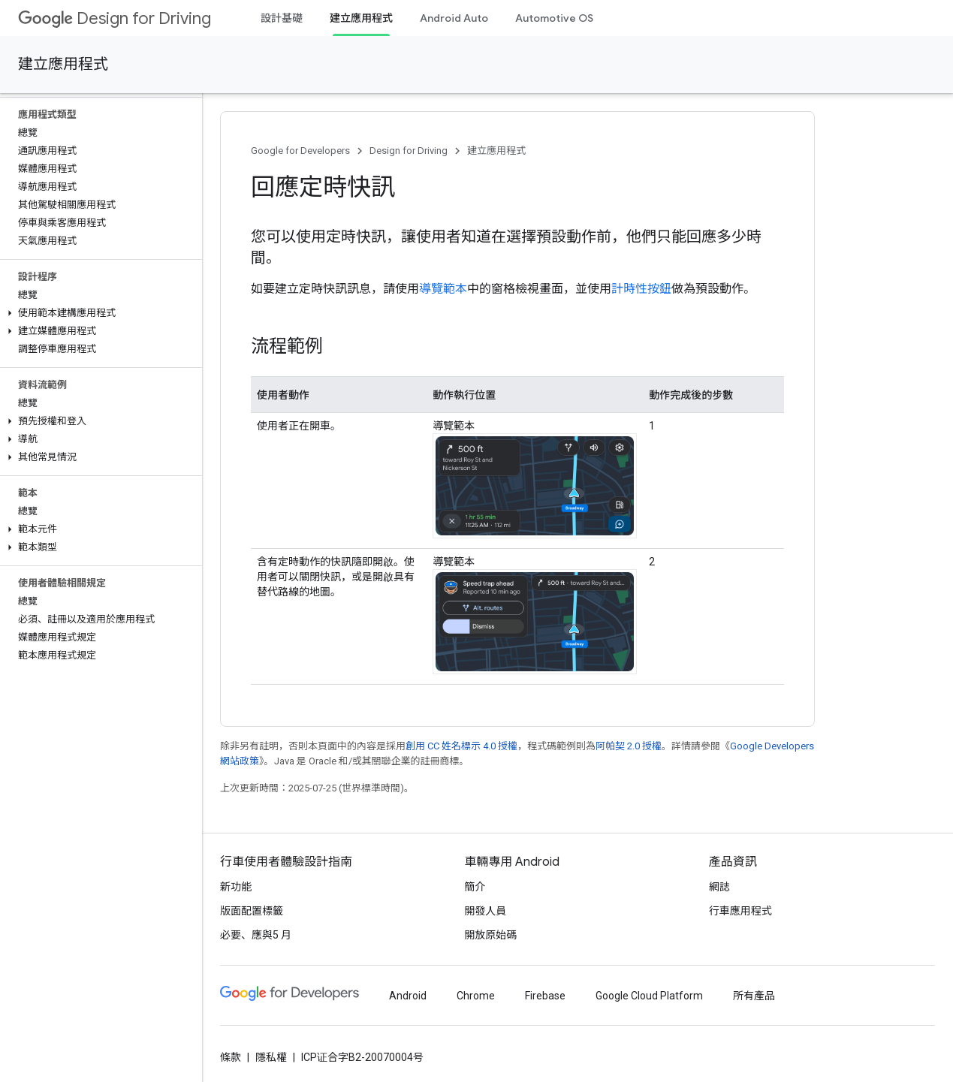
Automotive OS (554, 18)
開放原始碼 (490, 935)
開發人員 (485, 911)
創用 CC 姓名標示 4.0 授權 (461, 746)
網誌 (719, 887)
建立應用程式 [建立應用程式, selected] (361, 18)
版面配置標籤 (251, 911)
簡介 (474, 887)
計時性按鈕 (641, 289)
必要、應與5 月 (255, 935)
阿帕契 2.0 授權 (629, 746)
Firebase (545, 996)
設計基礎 (282, 18)
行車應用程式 (740, 911)
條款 (230, 1057)
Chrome (476, 996)
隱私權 (271, 1057)
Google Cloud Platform (649, 996)
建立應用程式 (63, 64)
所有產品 (754, 996)
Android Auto (454, 18)
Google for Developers (300, 150)
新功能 (236, 887)
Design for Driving (114, 18)
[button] (98, 313)
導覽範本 (443, 289)
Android (408, 996)
